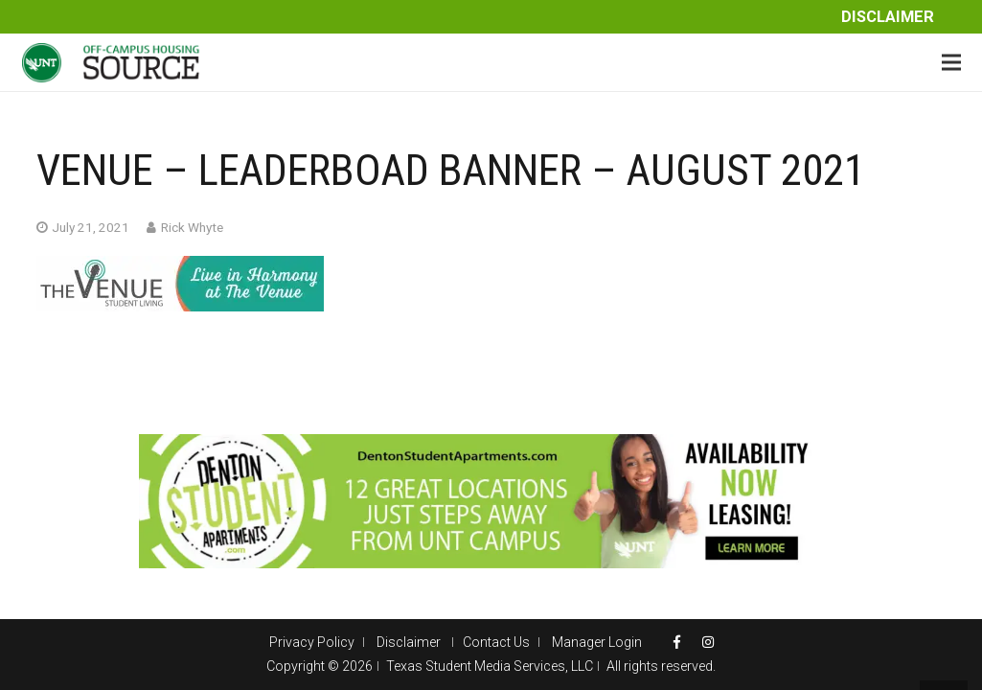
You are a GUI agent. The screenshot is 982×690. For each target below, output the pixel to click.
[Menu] (951, 62)
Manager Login (597, 642)
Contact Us (496, 642)
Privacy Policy (311, 642)
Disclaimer (887, 17)
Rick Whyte (192, 227)
